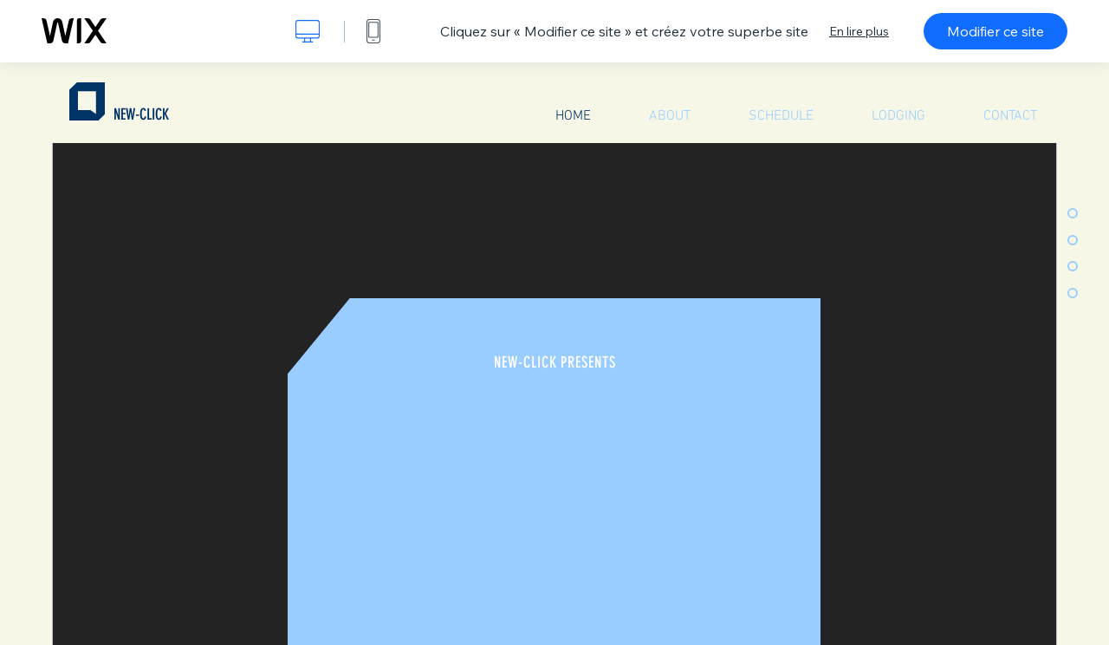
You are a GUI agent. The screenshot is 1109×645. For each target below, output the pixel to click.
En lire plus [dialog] (859, 31)
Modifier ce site (995, 31)
